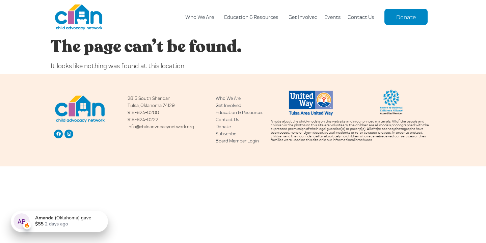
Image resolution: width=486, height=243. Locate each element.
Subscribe (226, 133)
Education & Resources (253, 16)
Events (332, 16)
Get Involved (303, 16)
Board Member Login (237, 140)
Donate (223, 126)
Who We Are (201, 16)
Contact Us (361, 16)
